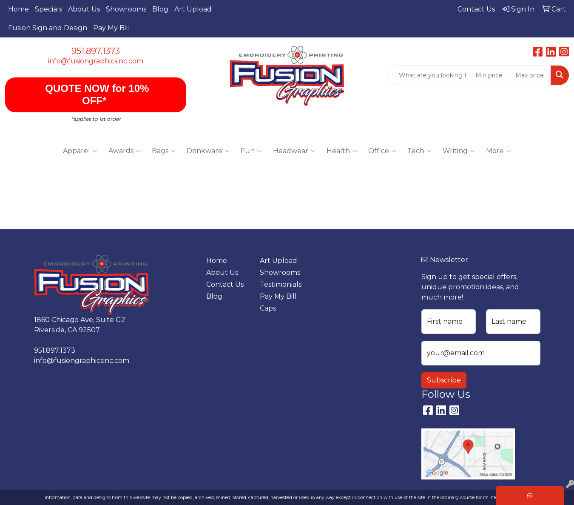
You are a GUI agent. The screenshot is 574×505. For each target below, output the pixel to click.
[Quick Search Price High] (531, 75)
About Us (84, 9)
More (498, 151)
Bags (164, 151)
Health (342, 151)
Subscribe (444, 380)
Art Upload (193, 9)
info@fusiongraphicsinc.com (95, 61)
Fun (251, 151)
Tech (419, 151)
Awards (124, 151)
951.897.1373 (95, 51)
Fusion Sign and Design (47, 28)
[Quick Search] (429, 75)
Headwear (294, 151)
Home (18, 9)
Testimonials (280, 284)
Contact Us (225, 284)
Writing (459, 151)
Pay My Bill (111, 28)
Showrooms (126, 9)
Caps (268, 308)
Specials (48, 9)
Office (382, 151)
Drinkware (208, 151)
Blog (160, 9)
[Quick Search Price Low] (491, 75)
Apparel (80, 151)
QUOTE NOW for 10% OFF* (96, 94)
